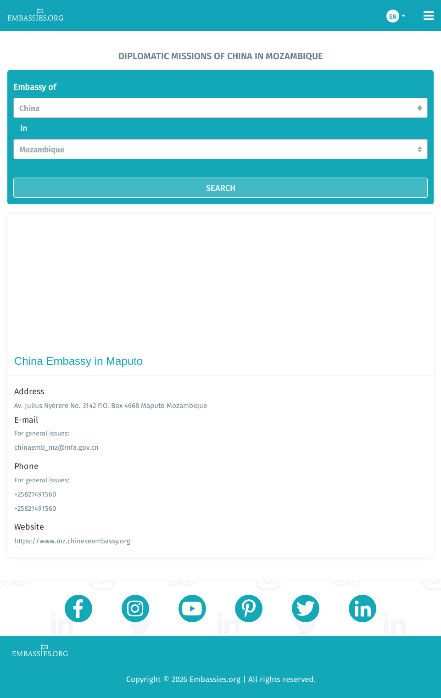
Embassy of (34, 87)
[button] (220, 108)
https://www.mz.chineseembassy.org (72, 541)
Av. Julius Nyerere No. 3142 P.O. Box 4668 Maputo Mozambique (110, 405)
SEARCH (220, 187)
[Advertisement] (220, 286)
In (24, 128)
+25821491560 (35, 494)
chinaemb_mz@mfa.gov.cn (56, 447)
